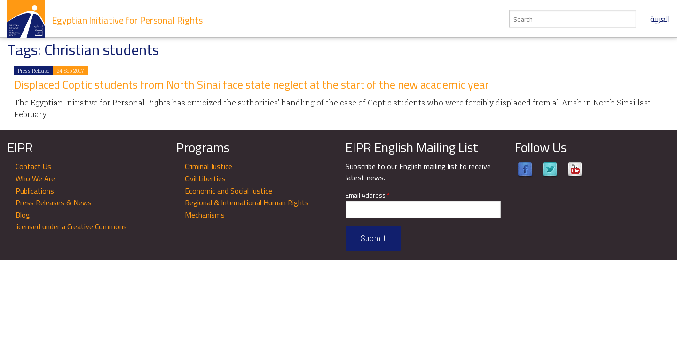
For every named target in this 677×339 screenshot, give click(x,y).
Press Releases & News (54, 202)
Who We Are (35, 178)
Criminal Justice (208, 166)
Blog (23, 215)
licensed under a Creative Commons (71, 226)
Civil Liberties (205, 178)
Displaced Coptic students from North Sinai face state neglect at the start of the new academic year (251, 84)
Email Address (368, 196)
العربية (660, 19)
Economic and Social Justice (228, 191)
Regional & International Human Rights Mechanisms (247, 208)
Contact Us (33, 166)
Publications (35, 191)
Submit (373, 238)
